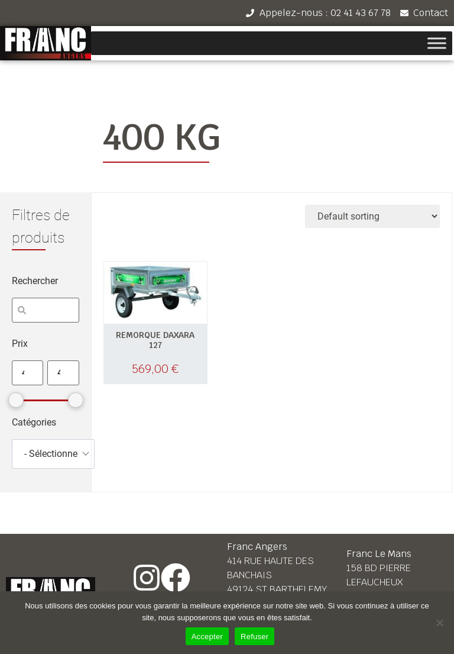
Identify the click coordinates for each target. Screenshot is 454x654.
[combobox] (53, 454)
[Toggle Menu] (436, 43)
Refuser (254, 636)
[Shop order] (372, 216)
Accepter (207, 636)
